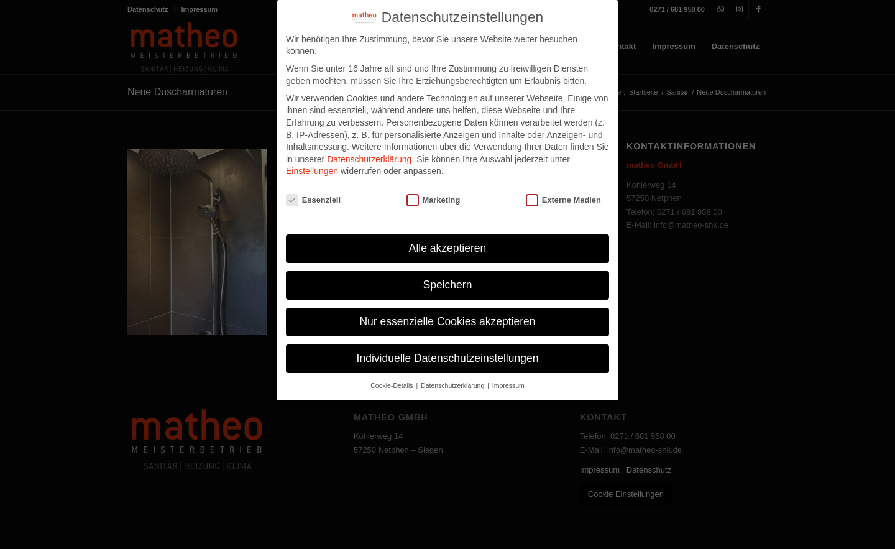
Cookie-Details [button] (392, 385)
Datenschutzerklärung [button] (453, 385)
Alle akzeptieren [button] (448, 248)
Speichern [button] (447, 285)
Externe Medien (563, 200)
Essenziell (313, 200)
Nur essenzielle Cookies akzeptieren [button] (447, 321)
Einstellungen (312, 171)
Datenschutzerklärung (369, 159)
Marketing (433, 200)
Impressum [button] (508, 385)
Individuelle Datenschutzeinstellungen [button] (448, 358)
